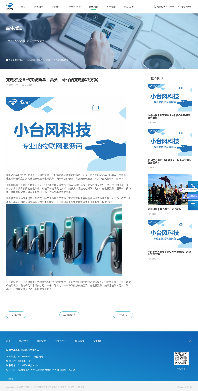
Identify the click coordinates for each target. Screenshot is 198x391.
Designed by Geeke (184, 387)
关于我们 (111, 6)
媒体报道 (93, 6)
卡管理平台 (75, 6)
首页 (23, 6)
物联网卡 (38, 6)
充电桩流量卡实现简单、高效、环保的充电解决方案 (47, 60)
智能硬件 (56, 6)
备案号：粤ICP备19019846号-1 (72, 387)
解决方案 (129, 6)
